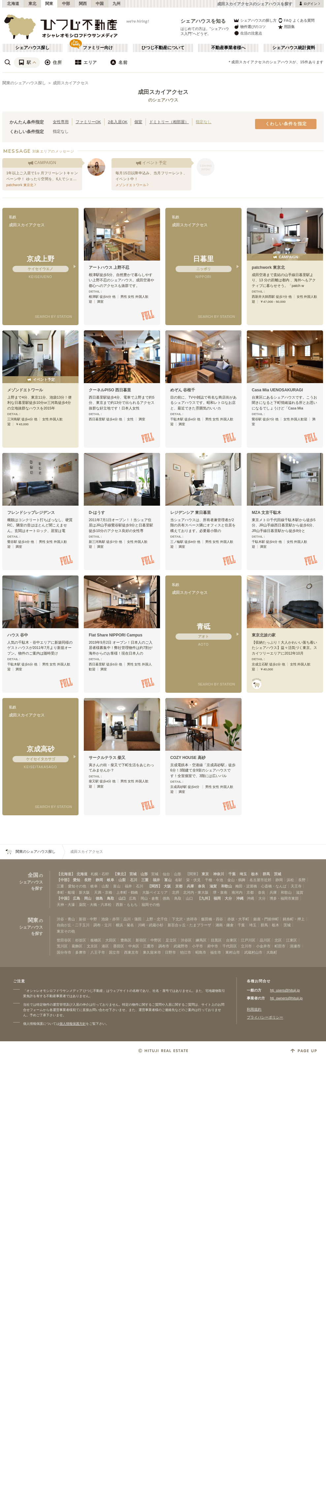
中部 (66, 3)
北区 (278, 940)
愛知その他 (77, 886)
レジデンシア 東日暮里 (190, 512)
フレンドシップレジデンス (31, 512)
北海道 (13, 3)
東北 (32, 3)
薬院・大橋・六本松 (95, 905)
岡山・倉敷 (150, 898)
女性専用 (61, 122)
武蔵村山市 (253, 952)
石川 (133, 880)
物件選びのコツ (249, 26)
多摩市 (80, 952)
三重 (144, 880)
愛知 (76, 880)
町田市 (280, 946)
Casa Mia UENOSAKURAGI (277, 390)
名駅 (178, 880)
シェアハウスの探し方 (255, 20)
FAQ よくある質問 (296, 20)
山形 (144, 874)
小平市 (197, 946)
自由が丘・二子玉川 (73, 925)
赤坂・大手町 (238, 919)
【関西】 (154, 886)
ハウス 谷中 (17, 635)
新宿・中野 (88, 919)
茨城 (277, 874)
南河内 (237, 892)
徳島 (99, 898)
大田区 (110, 940)
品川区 (265, 940)
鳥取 (110, 898)
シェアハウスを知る (203, 21)
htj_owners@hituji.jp (286, 998)
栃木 (254, 874)
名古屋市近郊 (260, 880)
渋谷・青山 (66, 919)
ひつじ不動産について (163, 47)
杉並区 (80, 940)
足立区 (171, 940)
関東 (49, 3)
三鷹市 (148, 946)
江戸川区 (248, 940)
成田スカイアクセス (70, 83)
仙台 (166, 874)
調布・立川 (102, 925)
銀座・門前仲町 (266, 919)
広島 (76, 898)
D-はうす (97, 512)
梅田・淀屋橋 (246, 886)
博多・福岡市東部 (284, 898)
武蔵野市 (181, 946)
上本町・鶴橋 (127, 892)
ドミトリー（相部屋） (169, 122)
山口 (122, 898)
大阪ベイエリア (155, 892)
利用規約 (254, 1009)
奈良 (201, 886)
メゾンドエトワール (25, 390)
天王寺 (296, 886)
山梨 (122, 880)
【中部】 (64, 880)
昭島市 (200, 952)
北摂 (175, 892)
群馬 (266, 874)
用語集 (286, 26)
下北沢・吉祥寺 (184, 919)
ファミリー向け (98, 47)
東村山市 (232, 952)
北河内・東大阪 (196, 892)
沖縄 (240, 898)
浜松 (290, 880)
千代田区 (229, 946)
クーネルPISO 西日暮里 (110, 390)
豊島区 (125, 940)
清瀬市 (295, 946)
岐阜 (110, 880)
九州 (117, 3)
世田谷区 (64, 940)
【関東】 (192, 874)
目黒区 (216, 940)
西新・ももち (127, 905)
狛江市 (185, 952)
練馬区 (201, 940)
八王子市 (97, 952)
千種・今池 (214, 880)
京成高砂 (40, 749)
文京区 (92, 946)
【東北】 (120, 874)
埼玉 (243, 874)
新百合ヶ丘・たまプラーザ (189, 925)
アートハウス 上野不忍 (109, 267)
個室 (138, 122)
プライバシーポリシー (265, 1017)
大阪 (167, 886)
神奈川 (218, 874)
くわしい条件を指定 (286, 124)
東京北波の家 (264, 635)
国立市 (114, 952)
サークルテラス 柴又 (107, 757)
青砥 (204, 626)
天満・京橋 (103, 892)
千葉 (232, 874)
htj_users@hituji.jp (285, 990)
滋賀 (213, 886)
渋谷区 (186, 940)
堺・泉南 (220, 892)
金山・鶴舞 (236, 880)
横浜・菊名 (125, 925)
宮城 (133, 874)
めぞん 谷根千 (182, 390)
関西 (83, 3)
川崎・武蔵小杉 (150, 925)
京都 (178, 886)
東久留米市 (152, 952)
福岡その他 (151, 905)
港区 (105, 946)
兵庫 (190, 886)
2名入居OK (117, 122)
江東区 (291, 940)
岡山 (87, 898)
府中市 (212, 946)
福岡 (217, 898)
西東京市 (131, 952)
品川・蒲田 (132, 919)
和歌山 (226, 886)
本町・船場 (66, 892)
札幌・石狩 (100, 874)
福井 (156, 880)
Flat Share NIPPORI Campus (115, 635)
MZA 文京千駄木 (266, 512)
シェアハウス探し (32, 47)
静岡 (99, 880)
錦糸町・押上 (294, 919)
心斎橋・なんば (273, 886)
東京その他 (66, 931)
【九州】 (204, 898)
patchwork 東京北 (268, 267)
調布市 (163, 946)
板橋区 (95, 940)
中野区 (155, 940)
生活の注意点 (247, 33)
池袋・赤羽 (110, 919)
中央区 (133, 946)
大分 (228, 898)
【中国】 (64, 898)
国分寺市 (64, 952)
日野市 (170, 952)
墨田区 (118, 946)
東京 (205, 874)
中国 (100, 3)
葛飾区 (77, 946)
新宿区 (141, 940)
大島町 (271, 952)
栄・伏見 (193, 880)
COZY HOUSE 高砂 (188, 757)
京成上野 (40, 259)
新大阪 (84, 892)
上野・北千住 (157, 919)
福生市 (215, 952)
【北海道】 (66, 874)
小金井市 (263, 946)
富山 (168, 880)
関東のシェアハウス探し (24, 83)
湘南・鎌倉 (224, 925)
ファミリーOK (88, 122)
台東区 (231, 940)
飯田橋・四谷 (212, 919)
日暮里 (203, 259)
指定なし (204, 122)
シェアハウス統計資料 (293, 47)
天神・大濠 (66, 905)
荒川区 (62, 946)
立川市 (246, 946)
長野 (87, 880)
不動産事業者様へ (228, 47)
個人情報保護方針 (72, 1023)
